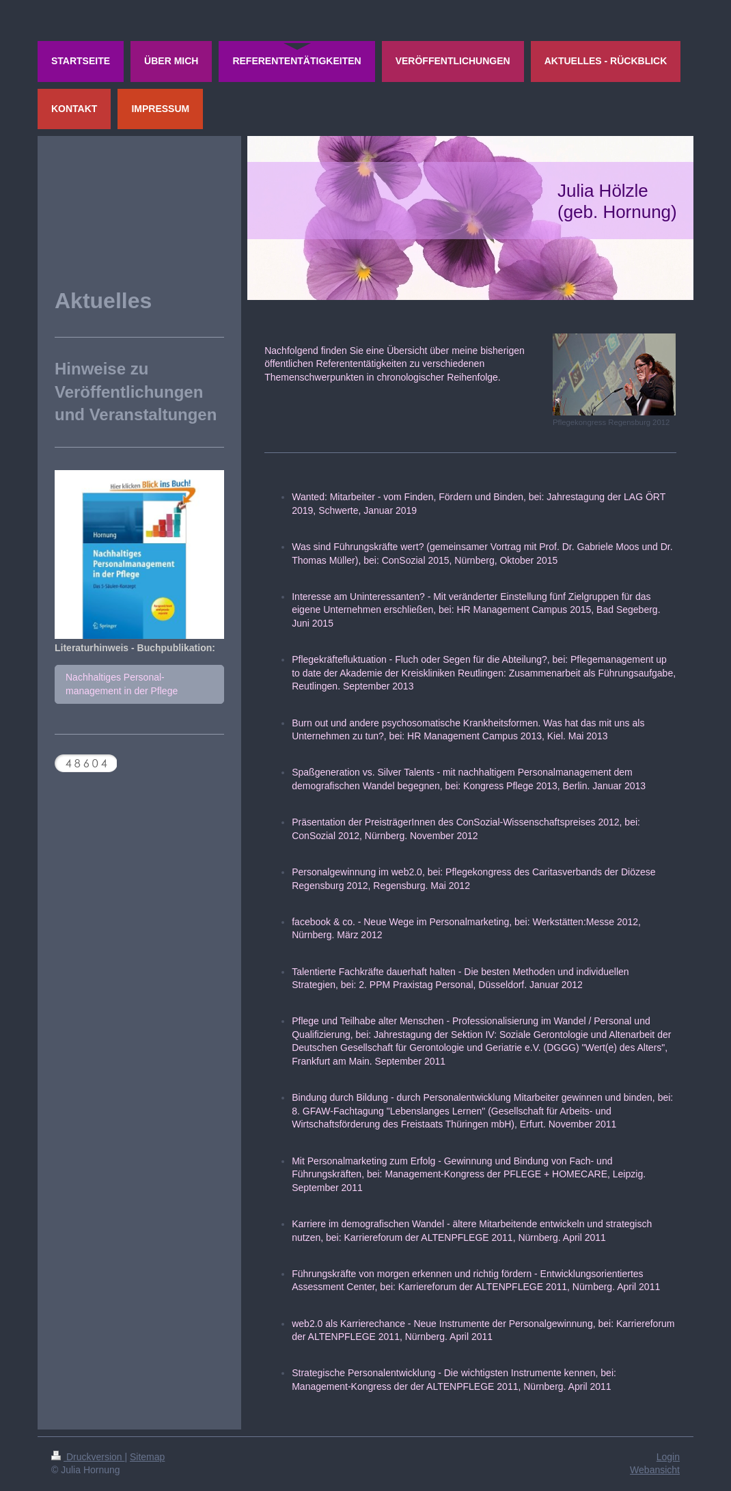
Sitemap (147, 1456)
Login (668, 1456)
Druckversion (87, 1456)
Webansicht (655, 1469)
